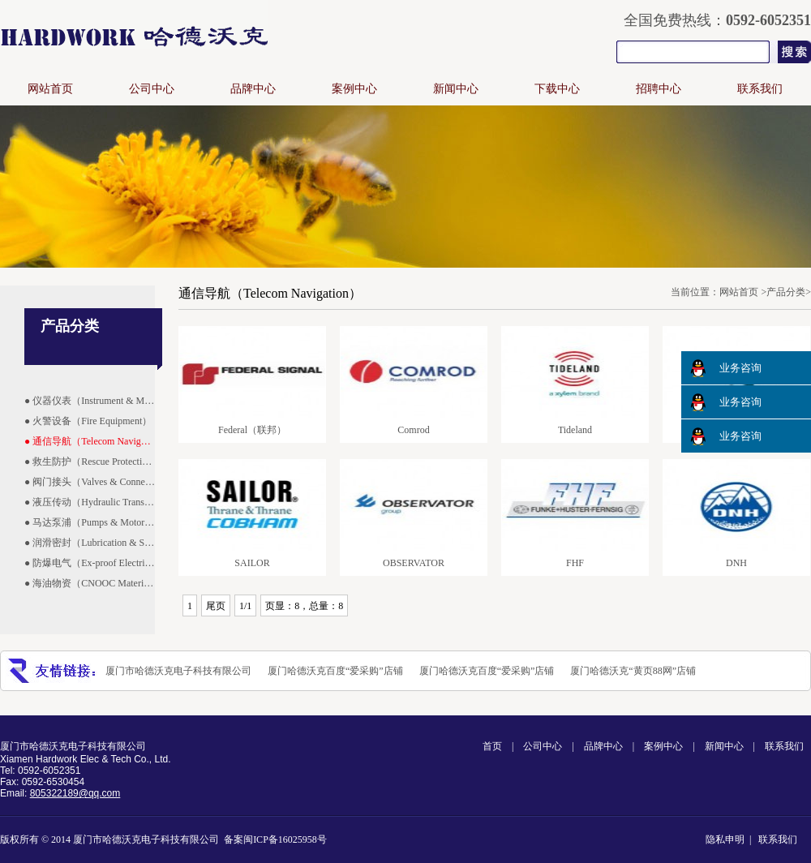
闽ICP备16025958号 (285, 839)
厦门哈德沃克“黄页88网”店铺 (633, 670)
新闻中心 (455, 89)
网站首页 (50, 89)
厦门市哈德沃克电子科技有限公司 (178, 670)
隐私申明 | (731, 839)
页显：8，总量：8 (304, 606)
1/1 (245, 606)
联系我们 (760, 89)
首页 (492, 746)
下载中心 (557, 89)
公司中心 (151, 89)
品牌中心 (253, 89)
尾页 (215, 606)
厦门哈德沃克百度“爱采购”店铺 (335, 670)
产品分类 (785, 292)
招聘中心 (658, 89)
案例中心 (354, 89)
